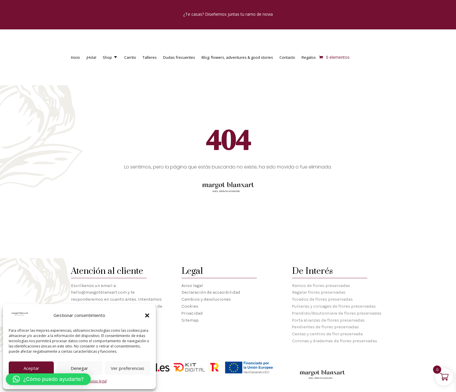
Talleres (149, 57)
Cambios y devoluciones (206, 299)
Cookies (189, 306)
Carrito (130, 57)
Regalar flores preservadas (318, 292)
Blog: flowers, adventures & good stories (237, 57)
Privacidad (192, 313)
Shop (107, 57)
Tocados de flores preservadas (322, 299)
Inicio (75, 57)
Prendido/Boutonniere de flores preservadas (337, 313)
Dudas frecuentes (179, 57)
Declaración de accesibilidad (210, 292)
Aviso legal (98, 381)
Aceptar (31, 368)
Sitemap (190, 320)
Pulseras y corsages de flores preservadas (334, 306)
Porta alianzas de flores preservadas (328, 320)
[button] (147, 315)
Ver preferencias (127, 368)
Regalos (309, 57)
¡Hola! (91, 57)
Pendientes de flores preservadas (325, 326)
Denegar (79, 368)
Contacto (287, 57)
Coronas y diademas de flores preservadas (334, 340)
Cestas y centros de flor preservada (327, 333)
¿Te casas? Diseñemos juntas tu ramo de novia (228, 14)
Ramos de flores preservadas (321, 285)
